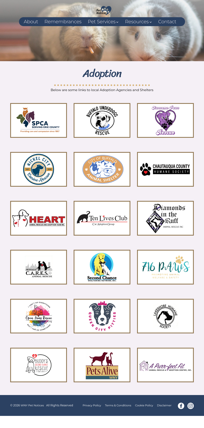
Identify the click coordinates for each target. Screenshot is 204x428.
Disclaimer (165, 417)
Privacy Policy (91, 417)
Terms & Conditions (118, 417)
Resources (137, 34)
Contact (167, 34)
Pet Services (101, 34)
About (31, 34)
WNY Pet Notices (32, 417)
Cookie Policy (144, 417)
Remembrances (63, 34)
